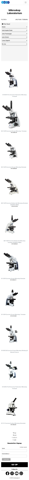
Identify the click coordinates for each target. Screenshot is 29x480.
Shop (14, 433)
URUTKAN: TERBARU (21, 19)
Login (14, 440)
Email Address (6, 454)
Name (3, 448)
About (14, 435)
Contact (14, 437)
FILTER (3, 19)
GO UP (14, 464)
